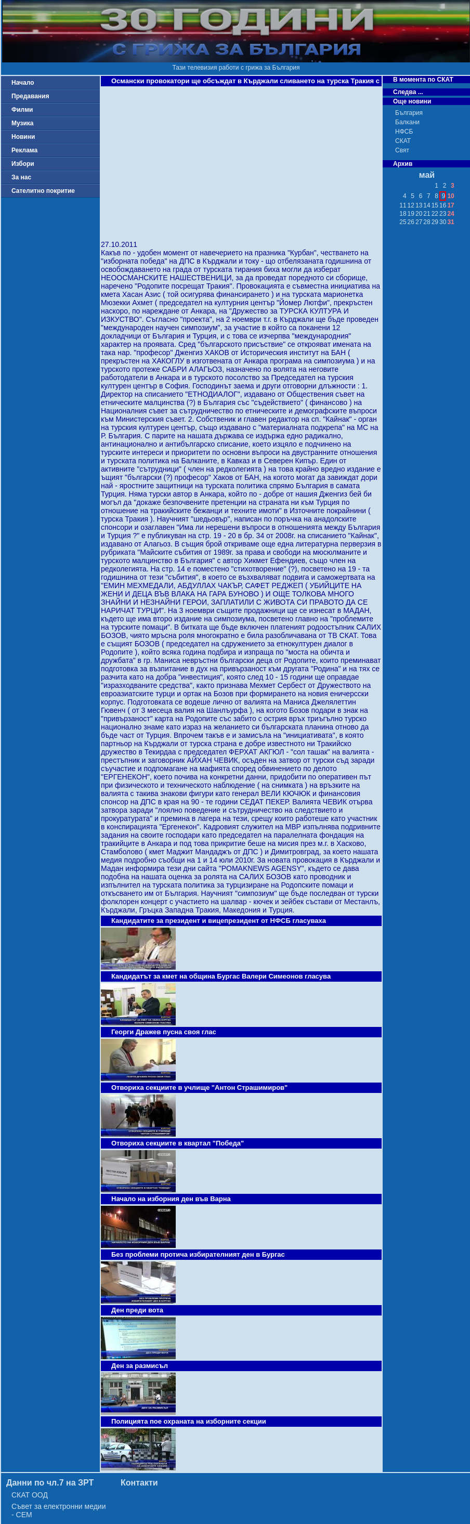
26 (411, 222)
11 (402, 205)
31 (450, 222)
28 (426, 222)
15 (435, 205)
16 (442, 205)
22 (435, 213)
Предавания (30, 96)
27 (418, 222)
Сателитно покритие (43, 190)
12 (411, 205)
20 (418, 213)
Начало (22, 82)
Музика (22, 123)
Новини (23, 136)
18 (402, 213)
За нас (21, 177)
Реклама (24, 150)
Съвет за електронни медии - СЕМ (58, 1510)
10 (450, 196)
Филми (22, 109)
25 (402, 222)
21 (426, 213)
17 (450, 205)
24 (450, 213)
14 (426, 205)
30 (442, 222)
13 (418, 205)
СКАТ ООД (29, 1495)
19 (411, 213)
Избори (22, 163)
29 (435, 222)
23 (442, 213)
